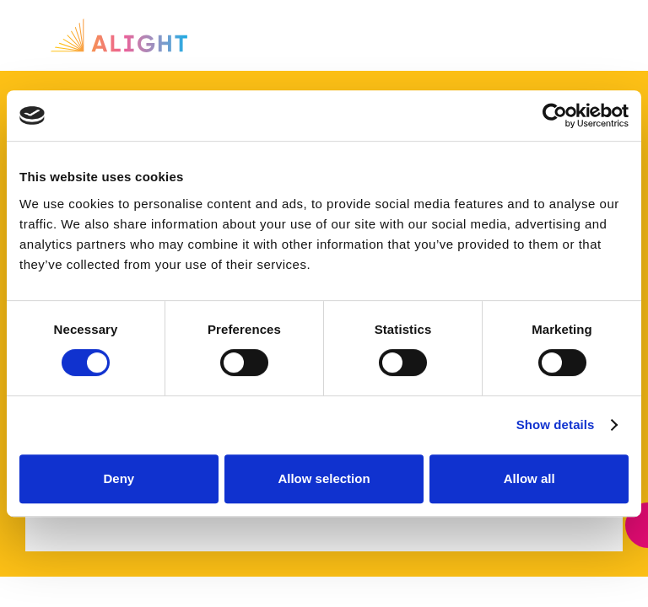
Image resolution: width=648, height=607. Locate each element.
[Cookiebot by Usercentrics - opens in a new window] (555, 115)
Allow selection (324, 478)
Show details (555, 424)
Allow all (529, 478)
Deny (118, 478)
